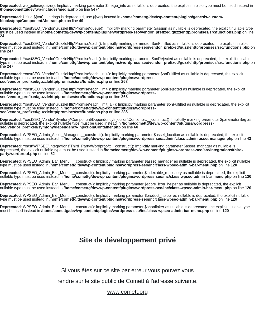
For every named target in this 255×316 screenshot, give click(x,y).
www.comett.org (127, 291)
